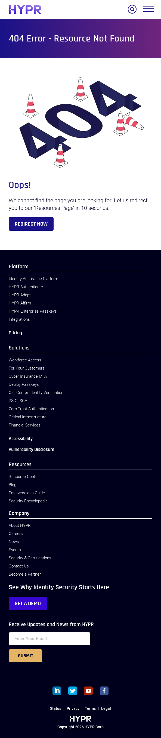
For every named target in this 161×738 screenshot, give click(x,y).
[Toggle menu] (148, 10)
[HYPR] (25, 9)
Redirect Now (31, 223)
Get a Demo (28, 603)
